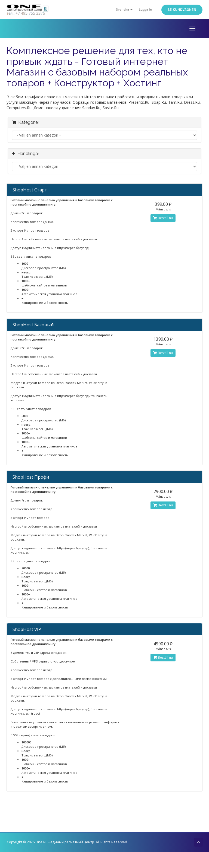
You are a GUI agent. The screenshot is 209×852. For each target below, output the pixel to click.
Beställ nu (163, 218)
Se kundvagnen (182, 10)
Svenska (124, 9)
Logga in (145, 9)
